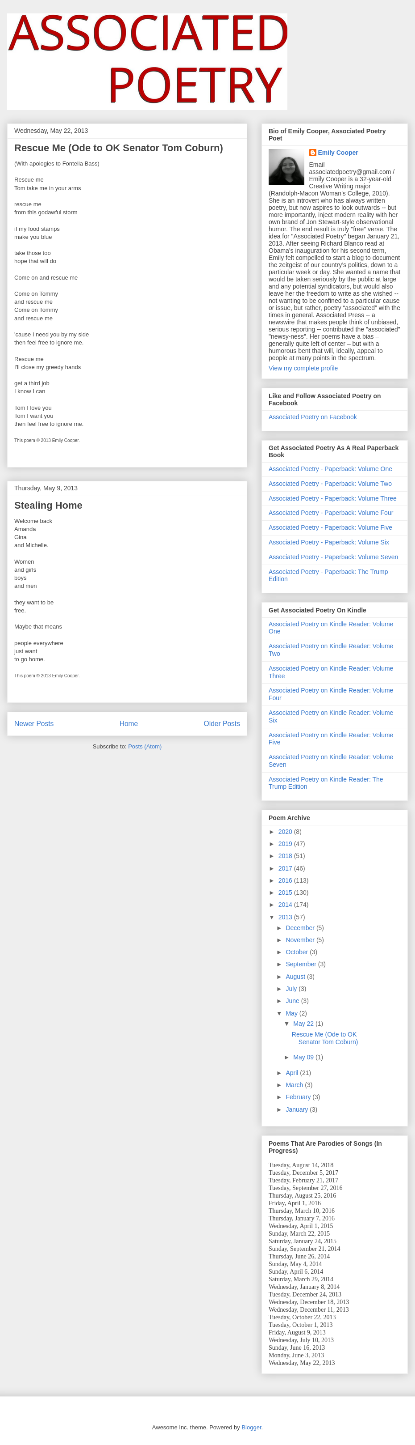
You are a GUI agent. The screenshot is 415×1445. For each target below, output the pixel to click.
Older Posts (222, 723)
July (292, 988)
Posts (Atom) (145, 746)
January (298, 1109)
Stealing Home (48, 505)
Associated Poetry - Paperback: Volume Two (330, 483)
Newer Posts (34, 723)
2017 (286, 868)
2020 (286, 831)
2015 (286, 892)
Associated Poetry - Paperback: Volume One (330, 468)
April (293, 1072)
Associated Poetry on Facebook (313, 417)
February (299, 1097)
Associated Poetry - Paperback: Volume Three (333, 498)
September (302, 964)
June (293, 1000)
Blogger (251, 1427)
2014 (286, 904)
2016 (286, 880)
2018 (286, 855)
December (301, 927)
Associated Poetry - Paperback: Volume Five (330, 527)
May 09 (304, 1057)
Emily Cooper (338, 152)
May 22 (304, 1023)
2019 (286, 843)
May (292, 1013)
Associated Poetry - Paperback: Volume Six (329, 542)
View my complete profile (303, 368)
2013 (286, 917)
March (295, 1084)
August (296, 976)
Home (129, 723)
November (301, 940)
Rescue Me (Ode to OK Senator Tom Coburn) (118, 147)
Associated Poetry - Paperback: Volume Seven (333, 557)
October (298, 952)
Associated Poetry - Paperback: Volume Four (331, 512)
